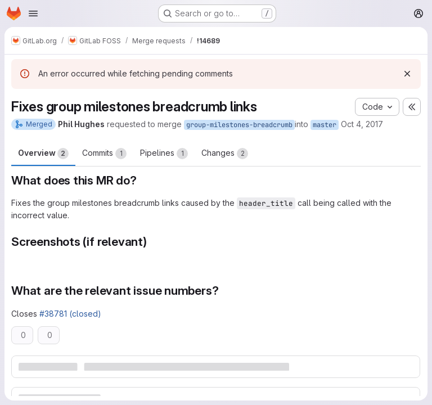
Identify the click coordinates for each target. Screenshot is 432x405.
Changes (224, 153)
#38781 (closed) (70, 313)
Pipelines (164, 153)
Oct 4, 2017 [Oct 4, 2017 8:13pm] (362, 124)
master (324, 124)
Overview (43, 153)
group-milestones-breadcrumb (239, 124)
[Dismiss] (407, 73)
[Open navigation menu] (33, 13)
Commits (104, 153)
